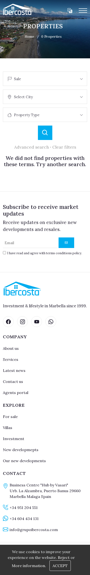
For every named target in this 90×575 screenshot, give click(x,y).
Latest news (14, 370)
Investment (13, 438)
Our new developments (24, 460)
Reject (64, 557)
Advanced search (31, 147)
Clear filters (64, 147)
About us (11, 348)
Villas (7, 427)
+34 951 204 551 (24, 507)
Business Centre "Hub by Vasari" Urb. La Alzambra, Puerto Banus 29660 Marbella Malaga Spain (45, 491)
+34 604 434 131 (24, 518)
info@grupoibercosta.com (34, 529)
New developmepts (20, 449)
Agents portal (15, 392)
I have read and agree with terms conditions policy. (44, 253)
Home (27, 36)
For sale (10, 416)
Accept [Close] (60, 565)
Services (10, 359)
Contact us (13, 381)
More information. (29, 565)
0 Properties (49, 36)
